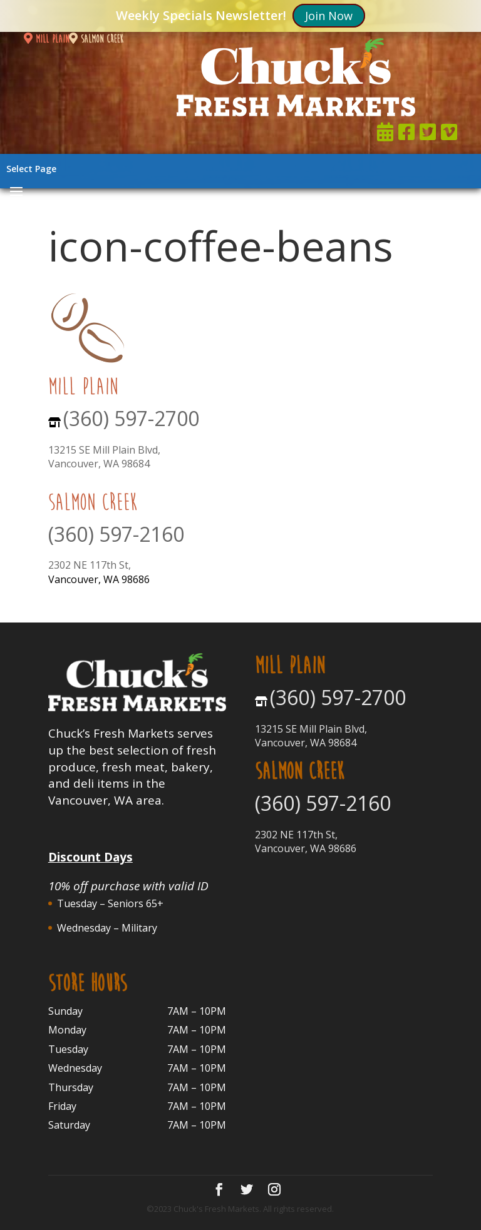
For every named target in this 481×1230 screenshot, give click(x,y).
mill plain (46, 39)
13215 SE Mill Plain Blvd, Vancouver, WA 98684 (104, 456)
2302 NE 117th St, (89, 565)
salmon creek (96, 39)
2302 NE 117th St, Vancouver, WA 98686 (305, 841)
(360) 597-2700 (131, 418)
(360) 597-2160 (116, 534)
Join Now (329, 15)
